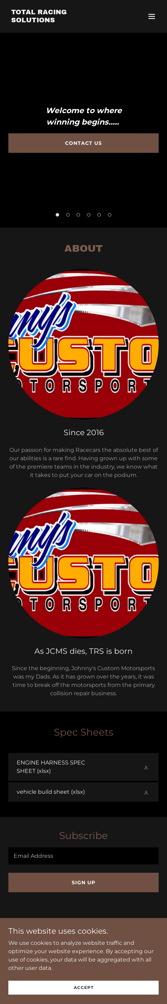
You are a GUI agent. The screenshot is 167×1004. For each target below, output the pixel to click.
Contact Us (83, 143)
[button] (152, 16)
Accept (84, 992)
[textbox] (83, 855)
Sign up (83, 882)
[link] (61, 20)
